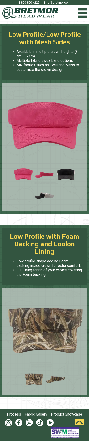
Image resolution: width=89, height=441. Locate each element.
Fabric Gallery (36, 414)
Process (14, 414)
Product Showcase (66, 414)
